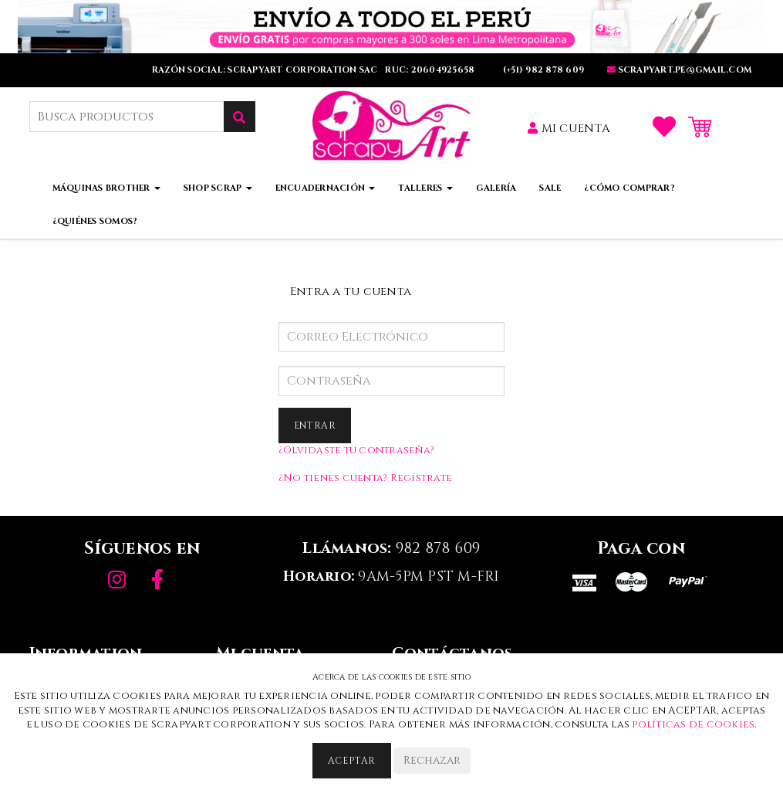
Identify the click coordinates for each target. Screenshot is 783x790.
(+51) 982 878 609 (543, 70)
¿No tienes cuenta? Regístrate (365, 478)
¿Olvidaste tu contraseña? (356, 450)
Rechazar (432, 760)
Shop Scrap (218, 188)
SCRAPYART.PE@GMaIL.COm (679, 70)
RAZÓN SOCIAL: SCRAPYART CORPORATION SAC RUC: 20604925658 (315, 70)
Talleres (425, 188)
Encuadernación (325, 188)
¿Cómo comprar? (629, 188)
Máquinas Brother (106, 188)
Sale (550, 188)
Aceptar (352, 760)
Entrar (315, 425)
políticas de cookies (693, 724)
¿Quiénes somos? (95, 221)
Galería (496, 188)
